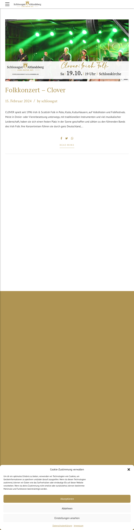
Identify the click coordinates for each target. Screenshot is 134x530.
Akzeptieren (67, 498)
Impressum (78, 525)
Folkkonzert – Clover (35, 90)
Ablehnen (67, 508)
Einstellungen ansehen (67, 518)
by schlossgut (47, 101)
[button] (129, 469)
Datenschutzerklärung (62, 525)
